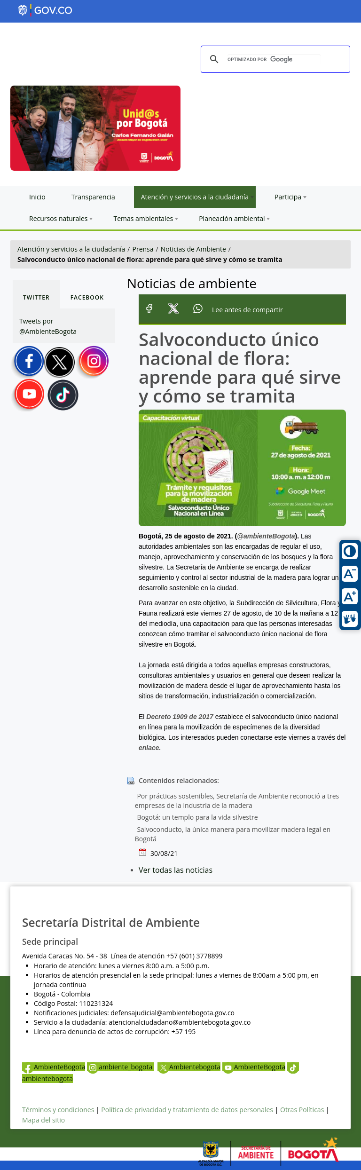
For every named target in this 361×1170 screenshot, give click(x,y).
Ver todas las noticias (175, 870)
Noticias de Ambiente (193, 249)
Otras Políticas (302, 1109)
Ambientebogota (188, 1066)
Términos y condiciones (58, 1109)
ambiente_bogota (120, 1066)
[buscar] (274, 59)
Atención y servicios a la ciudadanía (71, 249)
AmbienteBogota (53, 1066)
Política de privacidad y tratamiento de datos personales (187, 1109)
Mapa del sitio (43, 1119)
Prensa (143, 249)
